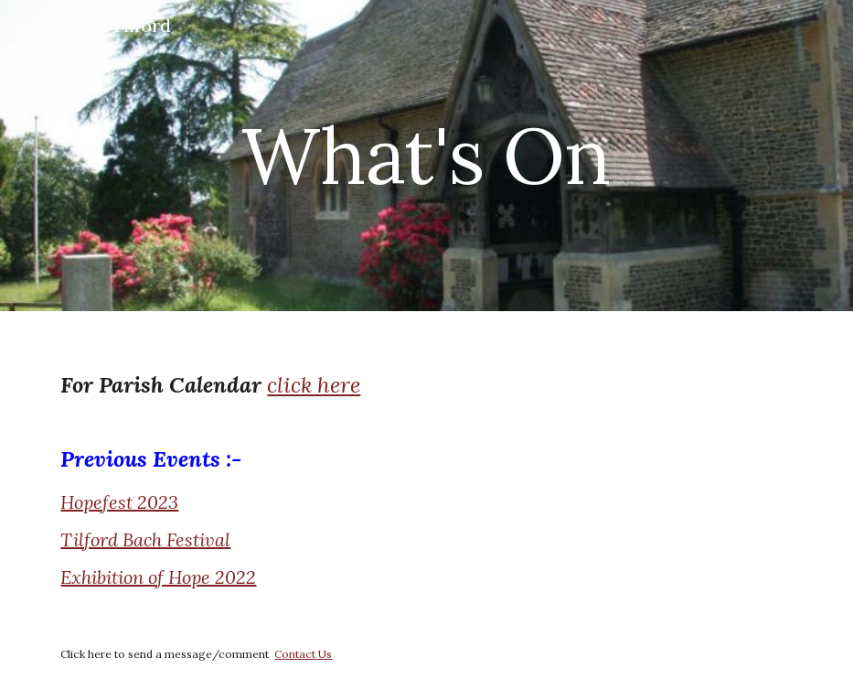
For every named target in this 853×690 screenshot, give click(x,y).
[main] (426, 155)
